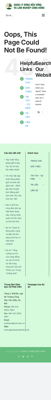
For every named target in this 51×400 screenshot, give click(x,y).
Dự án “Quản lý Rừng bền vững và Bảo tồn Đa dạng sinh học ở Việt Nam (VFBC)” (13, 235)
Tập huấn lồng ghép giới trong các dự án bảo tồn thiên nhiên (13, 164)
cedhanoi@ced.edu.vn (14, 323)
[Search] (38, 112)
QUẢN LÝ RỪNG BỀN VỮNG (33, 351)
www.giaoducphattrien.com (16, 330)
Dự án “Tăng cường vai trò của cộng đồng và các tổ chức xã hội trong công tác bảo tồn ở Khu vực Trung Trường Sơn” (13, 261)
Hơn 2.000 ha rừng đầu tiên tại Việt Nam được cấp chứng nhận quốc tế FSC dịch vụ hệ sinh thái (13, 213)
